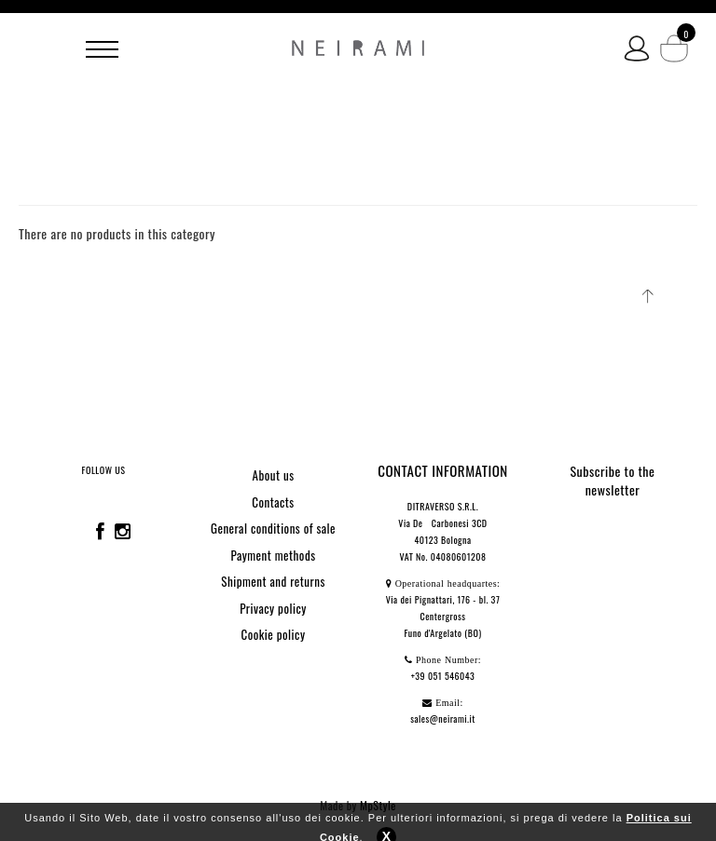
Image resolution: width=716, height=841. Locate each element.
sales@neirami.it (442, 719)
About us (273, 475)
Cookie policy (273, 634)
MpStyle (378, 805)
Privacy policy (273, 608)
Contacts (273, 502)
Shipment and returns (273, 581)
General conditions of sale (273, 528)
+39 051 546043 (443, 676)
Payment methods (272, 555)
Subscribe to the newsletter (613, 480)
